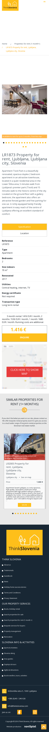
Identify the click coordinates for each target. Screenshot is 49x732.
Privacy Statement (10, 598)
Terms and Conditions (12, 593)
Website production (14, 727)
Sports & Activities (10, 648)
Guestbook (8, 576)
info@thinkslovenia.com (18, 706)
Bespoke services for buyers (14, 626)
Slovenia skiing (9, 653)
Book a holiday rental (12, 609)
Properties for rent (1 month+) (27, 43)
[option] (24, 99)
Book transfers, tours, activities (15, 675)
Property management (12, 631)
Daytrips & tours (10, 664)
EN (44, 2)
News (6, 581)
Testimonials (8, 570)
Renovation (8, 637)
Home (4, 43)
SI (46, 2)
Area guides (8, 659)
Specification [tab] (24, 226)
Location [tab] (24, 233)
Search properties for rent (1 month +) (18, 620)
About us (7, 565)
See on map (26, 477)
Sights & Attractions (11, 670)
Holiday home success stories (15, 587)
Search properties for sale (13, 614)
